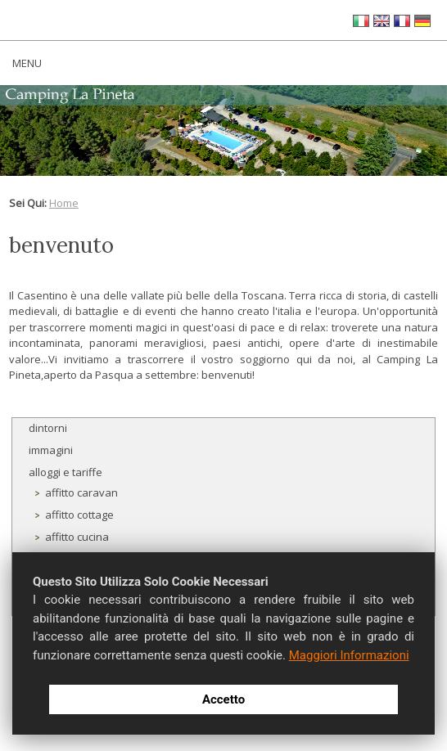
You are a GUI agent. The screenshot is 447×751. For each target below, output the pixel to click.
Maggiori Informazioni (349, 655)
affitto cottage (79, 514)
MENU (27, 63)
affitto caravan (81, 492)
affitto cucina (77, 536)
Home (64, 203)
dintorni (48, 427)
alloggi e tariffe (65, 472)
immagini (51, 450)
